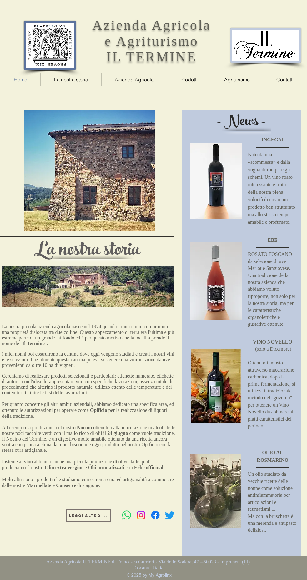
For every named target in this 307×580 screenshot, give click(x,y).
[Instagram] (141, 515)
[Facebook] (155, 515)
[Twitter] (169, 515)
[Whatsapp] (126, 515)
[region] (89, 170)
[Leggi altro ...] (88, 515)
